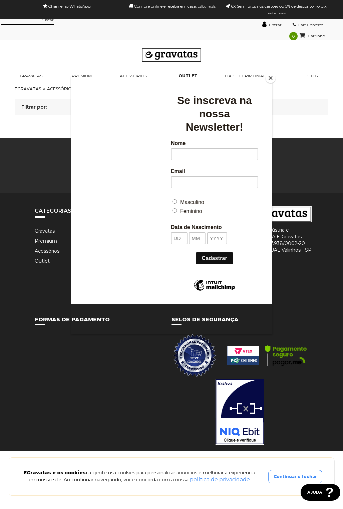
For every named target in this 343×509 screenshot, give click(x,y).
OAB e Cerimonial (245, 75)
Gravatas (31, 75)
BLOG (312, 75)
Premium (82, 75)
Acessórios (133, 75)
